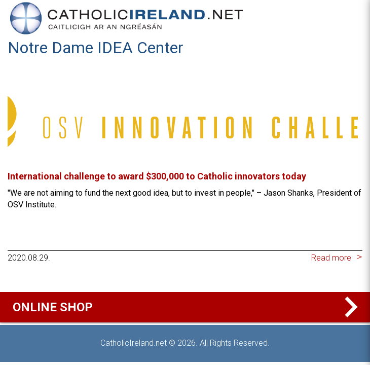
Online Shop (187, 307)
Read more (331, 258)
